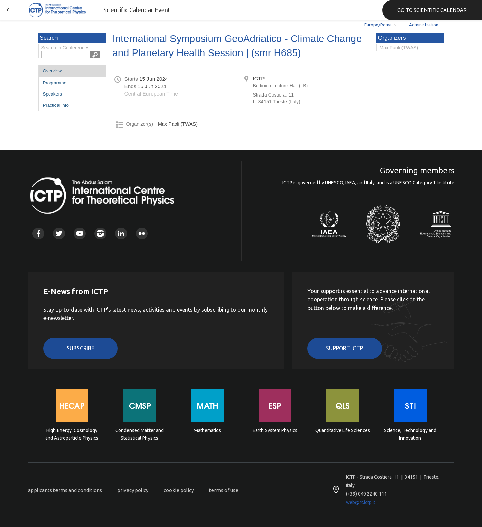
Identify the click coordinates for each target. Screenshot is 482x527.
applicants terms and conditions (65, 490)
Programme (55, 82)
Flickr (142, 233)
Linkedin (121, 233)
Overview (52, 70)
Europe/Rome (378, 24)
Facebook (38, 233)
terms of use (223, 490)
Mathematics (207, 430)
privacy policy (132, 490)
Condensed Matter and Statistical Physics (139, 434)
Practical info (56, 105)
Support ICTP (344, 348)
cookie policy (179, 490)
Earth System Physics (275, 430)
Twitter (59, 233)
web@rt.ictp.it (360, 502)
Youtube (80, 233)
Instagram (100, 233)
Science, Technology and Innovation (410, 434)
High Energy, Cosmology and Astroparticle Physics (71, 434)
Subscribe (80, 348)
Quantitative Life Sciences (342, 430)
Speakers (52, 94)
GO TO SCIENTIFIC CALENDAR (432, 10)
